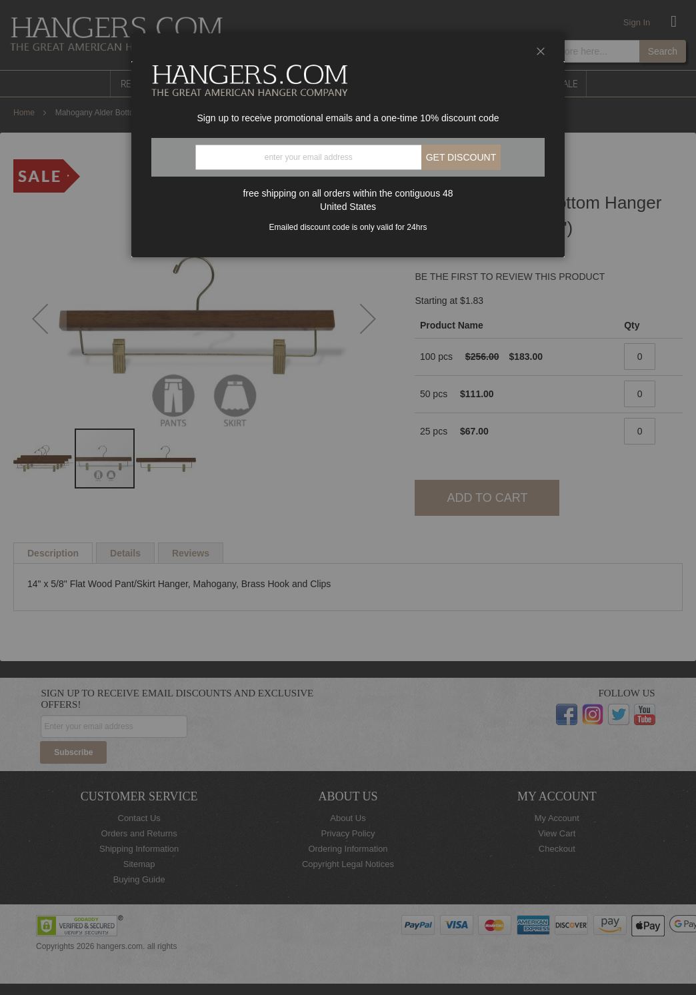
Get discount (461, 157)
